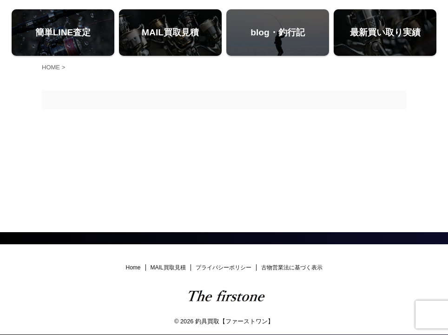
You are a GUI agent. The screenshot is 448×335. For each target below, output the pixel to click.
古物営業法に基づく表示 (292, 267)
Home (132, 267)
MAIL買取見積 (168, 267)
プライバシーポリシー (223, 267)
